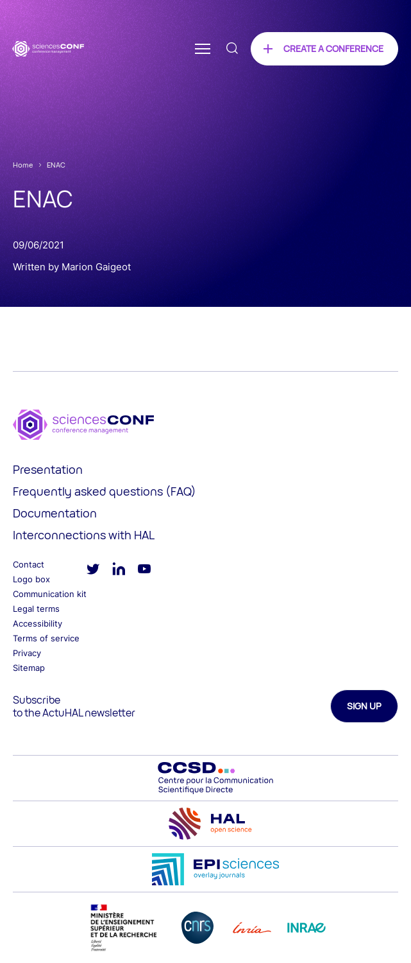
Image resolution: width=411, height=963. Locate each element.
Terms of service (46, 638)
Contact (28, 564)
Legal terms (36, 608)
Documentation (55, 513)
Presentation (48, 469)
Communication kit (50, 594)
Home (23, 164)
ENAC (56, 164)
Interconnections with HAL (84, 534)
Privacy (27, 653)
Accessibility (37, 623)
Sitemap (29, 668)
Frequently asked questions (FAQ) (104, 491)
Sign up (364, 706)
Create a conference (333, 48)
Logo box (31, 579)
